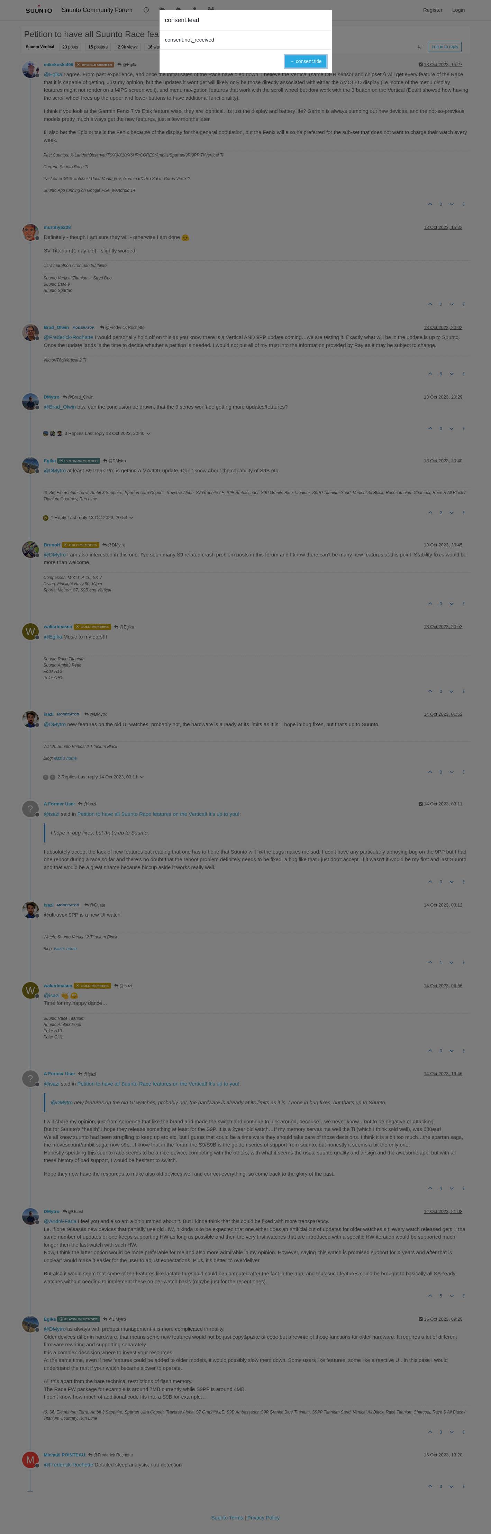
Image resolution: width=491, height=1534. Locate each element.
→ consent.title (306, 61)
